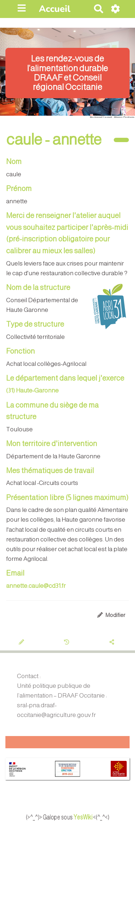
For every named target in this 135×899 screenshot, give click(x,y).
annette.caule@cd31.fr (36, 585)
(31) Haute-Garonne (32, 390)
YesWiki (90, 816)
